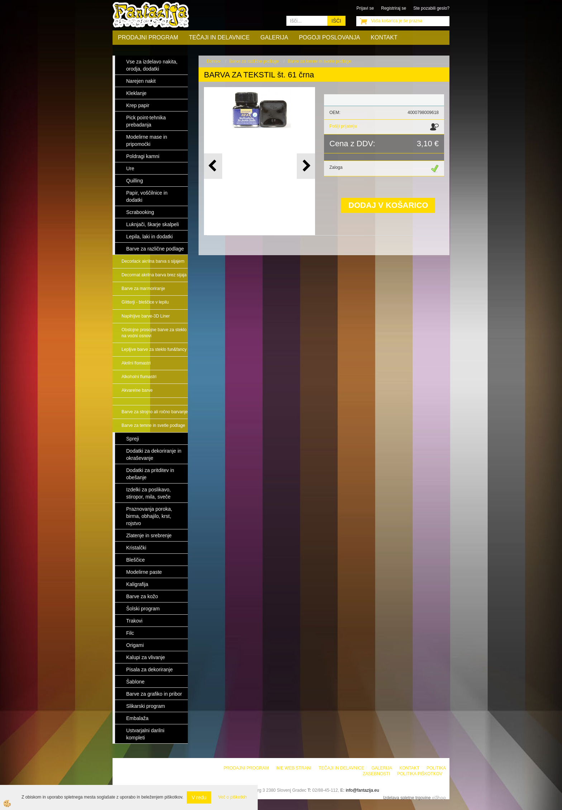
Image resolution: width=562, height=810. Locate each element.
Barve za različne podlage (254, 61)
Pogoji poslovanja (329, 37)
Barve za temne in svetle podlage (153, 425)
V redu (198, 797)
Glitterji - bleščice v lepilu (145, 302)
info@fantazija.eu (362, 790)
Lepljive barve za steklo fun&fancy (154, 349)
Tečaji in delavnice (219, 37)
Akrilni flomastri (136, 363)
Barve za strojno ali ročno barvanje (155, 411)
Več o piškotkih (232, 797)
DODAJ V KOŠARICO (388, 205)
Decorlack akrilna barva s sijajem (153, 261)
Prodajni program (148, 37)
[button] (306, 166)
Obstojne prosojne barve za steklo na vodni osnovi (154, 332)
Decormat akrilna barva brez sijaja (154, 274)
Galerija (274, 37)
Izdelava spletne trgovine (407, 797)
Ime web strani (293, 768)
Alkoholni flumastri (139, 376)
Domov (213, 61)
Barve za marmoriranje (143, 288)
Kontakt (384, 37)
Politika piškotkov (419, 773)
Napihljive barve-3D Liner (146, 316)
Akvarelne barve (137, 390)
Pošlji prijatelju (343, 126)
